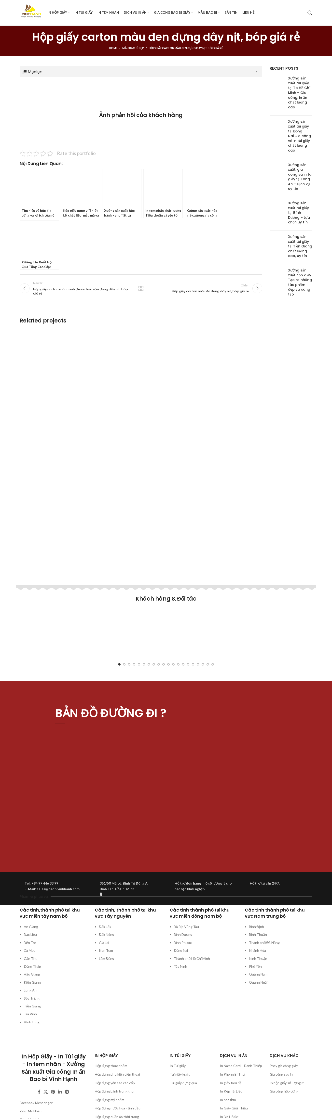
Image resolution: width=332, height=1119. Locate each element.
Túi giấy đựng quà (183, 1083)
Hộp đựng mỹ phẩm (109, 1100)
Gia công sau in (281, 1074)
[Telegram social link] (66, 1091)
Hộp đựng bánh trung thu (114, 1091)
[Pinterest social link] (52, 1091)
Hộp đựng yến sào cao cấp (115, 1083)
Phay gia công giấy (284, 1066)
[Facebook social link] (39, 1091)
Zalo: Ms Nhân (31, 1111)
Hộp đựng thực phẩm (111, 1066)
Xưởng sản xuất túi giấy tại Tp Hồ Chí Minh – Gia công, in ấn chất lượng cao (299, 93)
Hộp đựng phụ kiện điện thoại (117, 1074)
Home (113, 48)
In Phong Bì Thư (232, 1074)
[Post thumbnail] (277, 94)
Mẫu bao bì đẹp (133, 48)
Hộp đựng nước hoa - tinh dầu (118, 1108)
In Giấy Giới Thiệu (234, 1108)
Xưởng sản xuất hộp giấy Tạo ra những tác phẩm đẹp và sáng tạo (300, 282)
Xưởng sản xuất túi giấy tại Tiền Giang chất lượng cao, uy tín (300, 246)
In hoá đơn (228, 1100)
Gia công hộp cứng (284, 1091)
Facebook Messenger (36, 1103)
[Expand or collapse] (256, 72)
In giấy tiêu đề (231, 1083)
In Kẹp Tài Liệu (231, 1091)
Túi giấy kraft (180, 1074)
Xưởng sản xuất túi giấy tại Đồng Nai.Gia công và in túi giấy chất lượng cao (299, 136)
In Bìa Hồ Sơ (229, 1117)
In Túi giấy (178, 1066)
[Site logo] (31, 12)
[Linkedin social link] (59, 1091)
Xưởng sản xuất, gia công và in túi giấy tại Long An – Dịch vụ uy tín (300, 176)
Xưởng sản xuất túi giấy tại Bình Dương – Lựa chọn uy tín (299, 213)
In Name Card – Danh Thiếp (241, 1066)
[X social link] (45, 1091)
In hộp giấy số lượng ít (287, 1083)
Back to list (141, 290)
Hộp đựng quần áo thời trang (117, 1117)
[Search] (310, 13)
